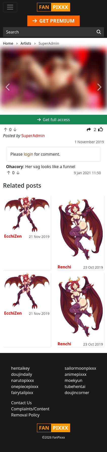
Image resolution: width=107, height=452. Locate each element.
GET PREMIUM (53, 20)
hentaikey (20, 368)
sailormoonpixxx (80, 368)
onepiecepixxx (24, 386)
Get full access (53, 119)
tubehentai (75, 386)
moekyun (73, 380)
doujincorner (77, 392)
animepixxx (76, 374)
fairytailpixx (22, 392)
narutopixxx (22, 380)
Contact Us (21, 403)
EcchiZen (13, 236)
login (28, 154)
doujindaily (21, 374)
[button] (8, 87)
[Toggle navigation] (10, 7)
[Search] (99, 32)
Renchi (64, 267)
